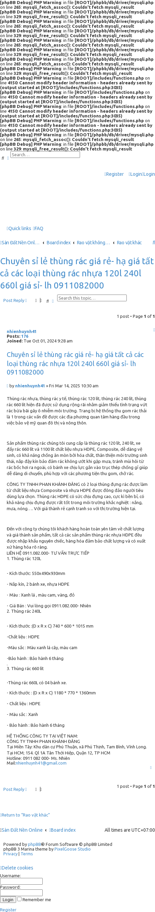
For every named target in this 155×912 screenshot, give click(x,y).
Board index (62, 830)
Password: (10, 887)
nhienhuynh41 (22, 331)
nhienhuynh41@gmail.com (41, 763)
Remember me (34, 899)
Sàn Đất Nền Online (22, 830)
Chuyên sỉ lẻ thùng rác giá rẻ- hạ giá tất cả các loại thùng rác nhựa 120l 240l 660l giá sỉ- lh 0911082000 (77, 273)
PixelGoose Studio (72, 849)
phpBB (34, 844)
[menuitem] (135, 174)
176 (24, 336)
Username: (10, 875)
